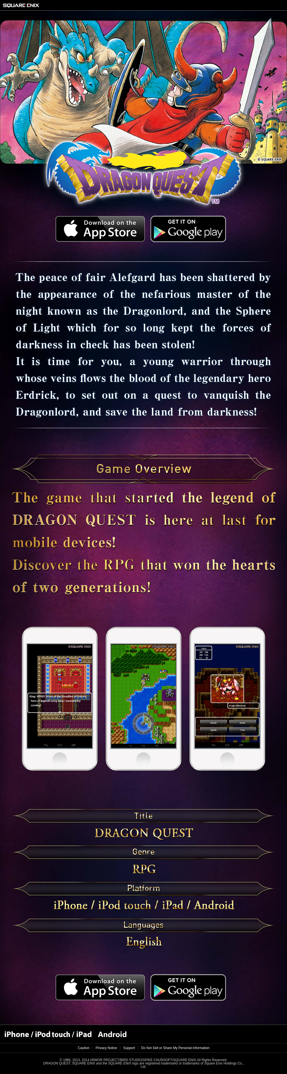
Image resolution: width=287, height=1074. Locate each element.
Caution (83, 1048)
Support (129, 1048)
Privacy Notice (106, 1048)
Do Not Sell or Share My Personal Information (175, 1048)
